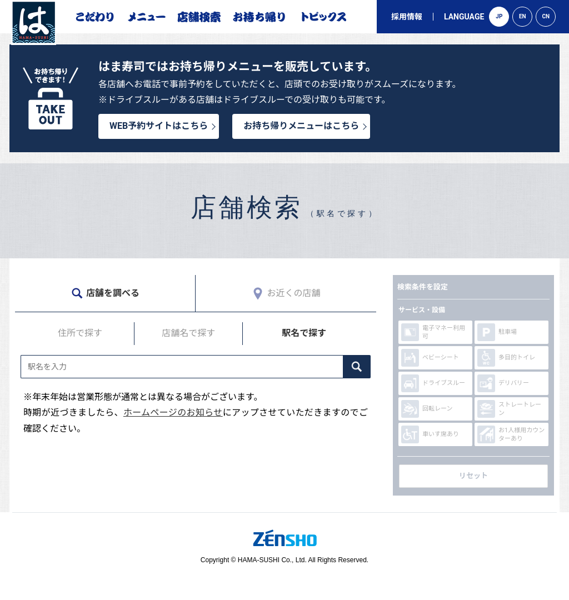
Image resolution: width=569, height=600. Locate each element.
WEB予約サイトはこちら (158, 126)
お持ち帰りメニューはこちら (301, 126)
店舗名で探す (188, 333)
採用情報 (406, 16)
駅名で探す (304, 333)
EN (522, 16)
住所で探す (80, 333)
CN (546, 16)
